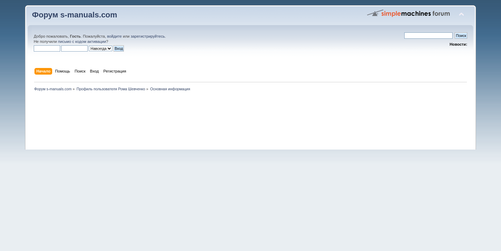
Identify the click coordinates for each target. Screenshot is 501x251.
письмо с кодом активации (82, 41)
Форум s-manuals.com (74, 14)
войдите (114, 36)
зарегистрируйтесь (147, 36)
